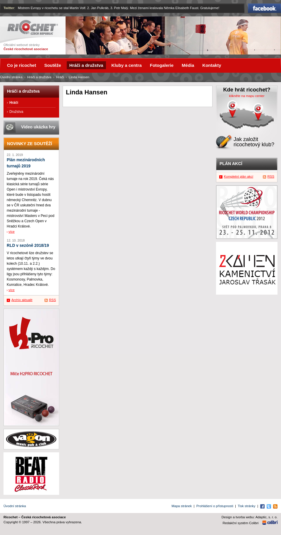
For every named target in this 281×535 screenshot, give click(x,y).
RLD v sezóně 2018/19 (28, 245)
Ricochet (32, 27)
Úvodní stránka (11, 77)
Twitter (9, 8)
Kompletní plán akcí (238, 176)
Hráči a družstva (39, 77)
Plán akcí (231, 163)
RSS (52, 300)
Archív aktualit (21, 300)
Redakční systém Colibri (241, 523)
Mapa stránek (182, 506)
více (11, 231)
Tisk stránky (246, 506)
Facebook (264, 8)
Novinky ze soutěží (29, 143)
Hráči (60, 77)
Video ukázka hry (38, 127)
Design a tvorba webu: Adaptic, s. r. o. (249, 517)
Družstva (16, 112)
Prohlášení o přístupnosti (214, 506)
